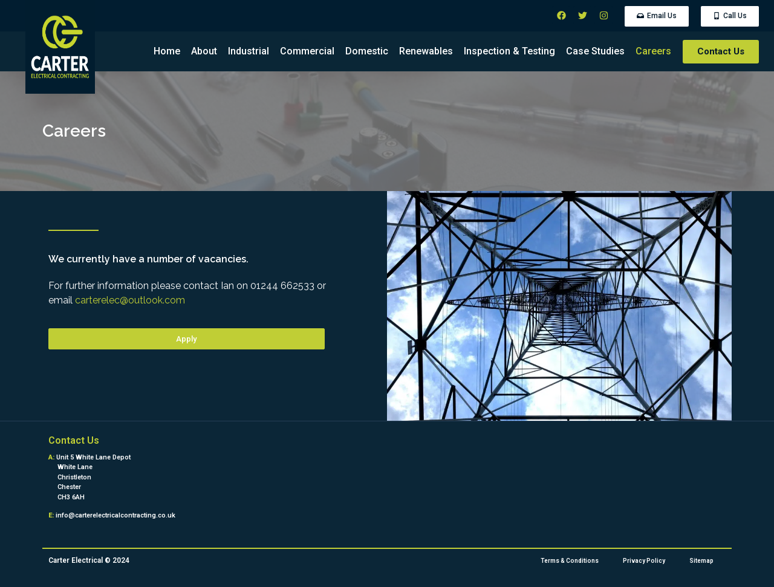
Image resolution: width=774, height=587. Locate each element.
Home (167, 51)
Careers (653, 51)
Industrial (248, 51)
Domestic (366, 51)
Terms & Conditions (570, 560)
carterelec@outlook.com (130, 300)
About (204, 51)
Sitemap (701, 560)
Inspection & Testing (509, 51)
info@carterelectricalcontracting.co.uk (115, 515)
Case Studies (595, 51)
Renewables (426, 51)
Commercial (307, 51)
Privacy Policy (644, 560)
